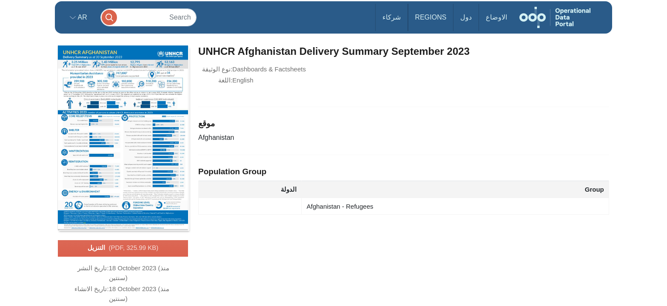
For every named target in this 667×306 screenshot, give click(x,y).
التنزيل (123, 248)
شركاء (391, 17)
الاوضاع (496, 17)
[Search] (148, 17)
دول (466, 17)
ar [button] (81, 17)
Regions (431, 17)
